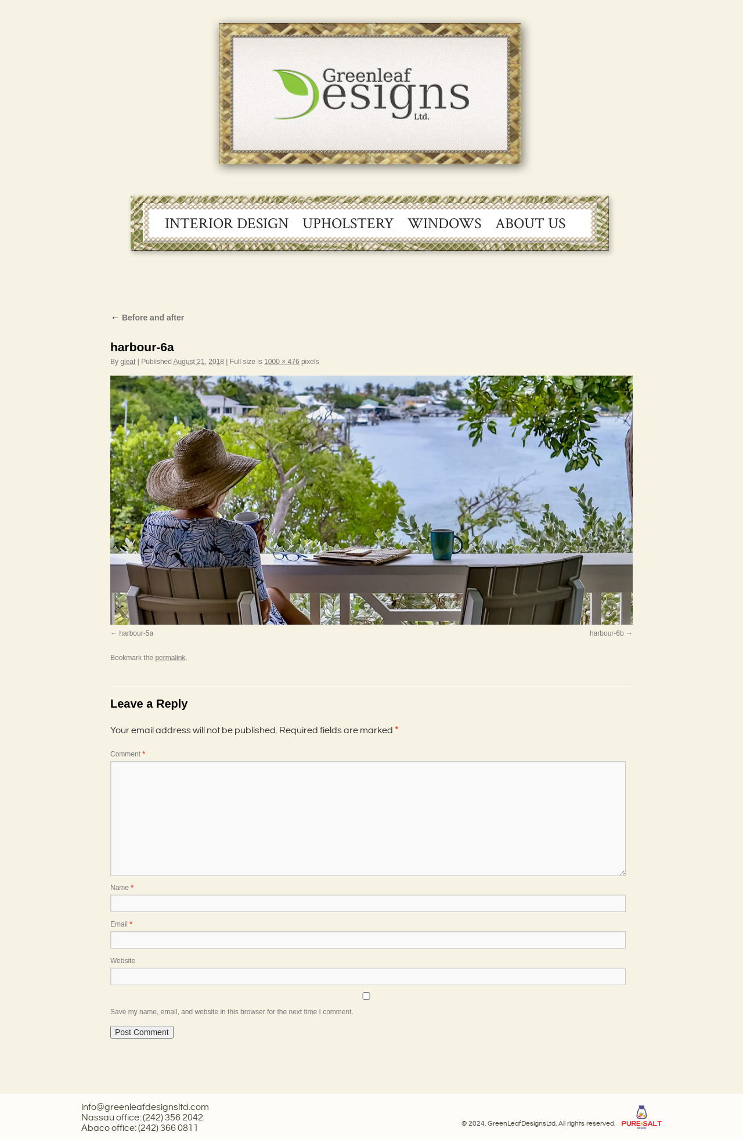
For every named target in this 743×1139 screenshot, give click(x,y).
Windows (444, 223)
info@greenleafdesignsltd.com (145, 1107)
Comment (127, 754)
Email (121, 924)
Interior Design (226, 223)
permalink (170, 658)
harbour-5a (136, 633)
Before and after (147, 317)
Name (122, 888)
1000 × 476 (281, 362)
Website (122, 961)
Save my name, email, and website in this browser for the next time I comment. (232, 1012)
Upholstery (348, 223)
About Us (530, 223)
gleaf (127, 362)
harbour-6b (607, 633)
